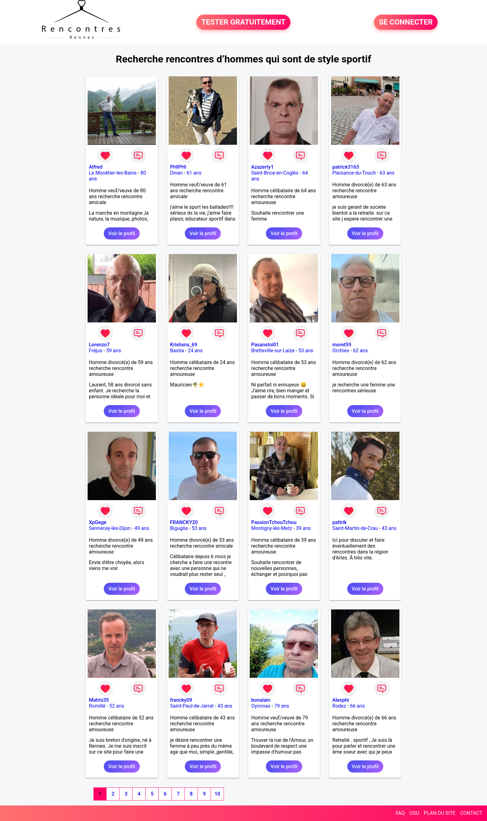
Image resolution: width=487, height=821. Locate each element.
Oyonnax (261, 706)
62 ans (360, 350)
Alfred (95, 167)
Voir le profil (121, 233)
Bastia (177, 350)
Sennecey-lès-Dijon (109, 528)
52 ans (116, 706)
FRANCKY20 (184, 522)
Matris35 (99, 700)
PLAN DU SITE (440, 813)
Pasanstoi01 (265, 345)
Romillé (97, 706)
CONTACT (471, 813)
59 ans (113, 350)
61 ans (194, 173)
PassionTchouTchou (274, 522)
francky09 (181, 700)
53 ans (305, 350)
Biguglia (179, 528)
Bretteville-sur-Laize (272, 350)
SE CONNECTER (406, 22)
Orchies (340, 350)
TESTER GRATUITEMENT (243, 22)
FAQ (400, 813)
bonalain (260, 700)
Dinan (176, 173)
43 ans (389, 528)
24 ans (195, 350)
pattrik (339, 522)
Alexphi (340, 700)
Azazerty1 (262, 167)
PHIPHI (178, 167)
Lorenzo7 (99, 345)
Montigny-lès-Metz (271, 528)
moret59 (341, 345)
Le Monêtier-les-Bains (113, 173)
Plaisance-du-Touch (354, 173)
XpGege (97, 522)
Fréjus (95, 350)
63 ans (387, 173)
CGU (414, 813)
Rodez (339, 706)
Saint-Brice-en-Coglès (274, 173)
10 (217, 794)
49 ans (141, 528)
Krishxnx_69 (183, 345)
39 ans (303, 528)
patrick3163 (345, 167)
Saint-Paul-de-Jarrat (192, 706)
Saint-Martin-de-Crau (355, 528)
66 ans (357, 706)
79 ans (281, 706)
